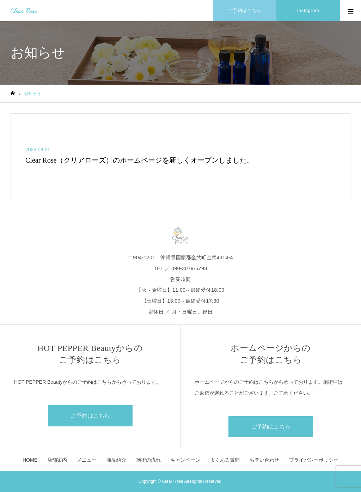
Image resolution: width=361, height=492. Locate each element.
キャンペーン (185, 460)
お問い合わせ (264, 460)
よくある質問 (225, 460)
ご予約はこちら (90, 416)
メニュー (87, 460)
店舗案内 (57, 460)
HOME (30, 460)
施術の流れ (148, 460)
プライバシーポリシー (313, 460)
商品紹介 (116, 460)
